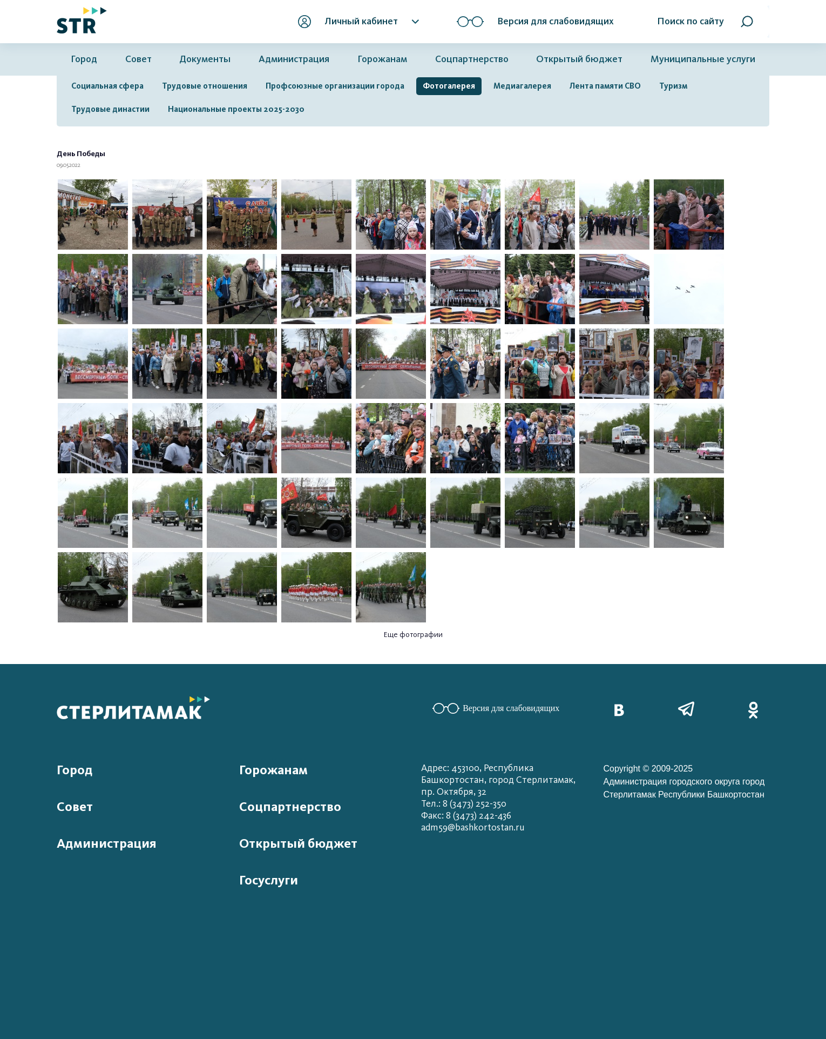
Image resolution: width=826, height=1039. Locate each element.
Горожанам (382, 59)
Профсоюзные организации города (335, 86)
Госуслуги (268, 880)
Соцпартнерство (472, 59)
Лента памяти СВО (605, 86)
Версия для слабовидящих (495, 708)
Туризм (673, 86)
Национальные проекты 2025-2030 (236, 109)
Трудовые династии (110, 109)
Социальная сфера (107, 86)
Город (84, 59)
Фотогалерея (449, 86)
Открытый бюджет (579, 59)
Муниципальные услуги (703, 59)
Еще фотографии (413, 634)
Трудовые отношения (204, 86)
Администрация (294, 59)
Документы (205, 59)
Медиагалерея (522, 86)
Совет (138, 59)
